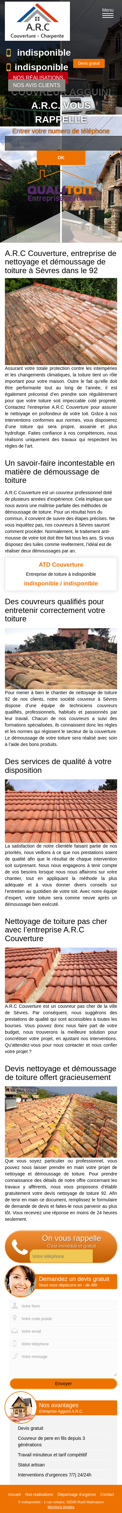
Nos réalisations (38, 78)
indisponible (44, 53)
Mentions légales (61, 1507)
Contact (107, 1494)
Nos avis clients (37, 85)
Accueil (14, 1494)
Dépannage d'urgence (77, 1494)
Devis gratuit (89, 63)
